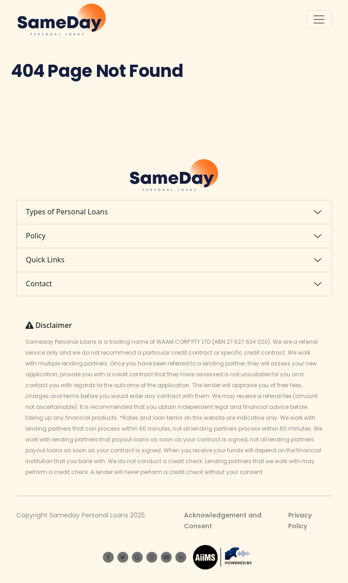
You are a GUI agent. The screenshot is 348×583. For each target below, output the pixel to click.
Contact (39, 284)
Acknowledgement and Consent (222, 521)
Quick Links (45, 260)
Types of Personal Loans (67, 212)
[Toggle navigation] (319, 19)
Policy (35, 236)
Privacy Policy (300, 521)
